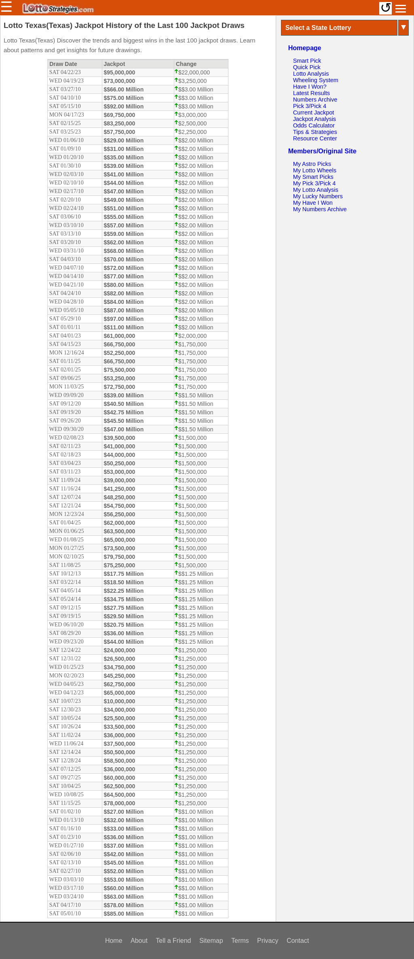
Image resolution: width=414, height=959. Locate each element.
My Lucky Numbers (318, 196)
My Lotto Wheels (314, 170)
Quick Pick (307, 67)
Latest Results (311, 93)
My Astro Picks (312, 164)
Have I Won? (310, 86)
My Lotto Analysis (315, 190)
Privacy (267, 940)
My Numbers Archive (320, 209)
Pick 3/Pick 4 (309, 106)
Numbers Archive (315, 99)
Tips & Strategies (315, 132)
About (139, 940)
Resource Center (315, 138)
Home (114, 940)
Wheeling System (315, 80)
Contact (298, 940)
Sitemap (211, 940)
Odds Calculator (314, 125)
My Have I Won (313, 202)
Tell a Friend (173, 940)
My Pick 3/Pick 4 (314, 183)
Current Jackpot (313, 112)
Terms (240, 940)
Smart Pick (307, 60)
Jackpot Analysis (314, 119)
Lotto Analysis (311, 73)
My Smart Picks (313, 177)
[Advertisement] (345, 271)
